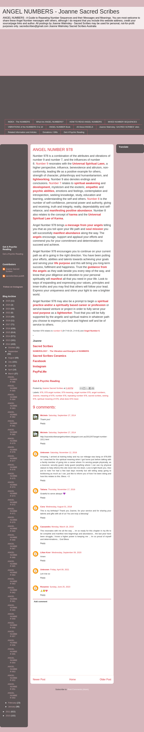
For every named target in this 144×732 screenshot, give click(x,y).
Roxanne (44, 587)
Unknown (44, 452)
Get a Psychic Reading (13, 254)
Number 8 (93, 198)
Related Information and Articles (22, 132)
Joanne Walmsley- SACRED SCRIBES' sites (119, 127)
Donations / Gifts (50, 132)
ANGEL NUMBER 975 (12, 476)
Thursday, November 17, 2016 (61, 489)
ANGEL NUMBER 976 (12, 467)
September (13, 351)
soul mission (94, 229)
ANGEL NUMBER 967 (12, 546)
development (41, 187)
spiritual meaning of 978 (48, 399)
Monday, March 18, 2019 (62, 527)
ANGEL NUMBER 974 (12, 484)
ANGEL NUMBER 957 (12, 633)
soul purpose (41, 312)
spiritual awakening (87, 183)
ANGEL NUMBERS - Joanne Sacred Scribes (60, 11)
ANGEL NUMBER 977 (12, 458)
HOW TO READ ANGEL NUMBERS (86, 122)
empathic (92, 187)
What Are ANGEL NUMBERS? (49, 122)
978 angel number (52, 392)
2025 (8, 301)
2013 (8, 340)
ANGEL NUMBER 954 (12, 660)
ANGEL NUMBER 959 (12, 616)
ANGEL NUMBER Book (59, 127)
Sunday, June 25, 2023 (60, 587)
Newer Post (39, 679)
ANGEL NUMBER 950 (12, 695)
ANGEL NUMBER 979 (12, 440)
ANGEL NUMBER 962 (12, 590)
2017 (8, 324)
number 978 (61, 395)
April (10, 369)
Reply (42, 423)
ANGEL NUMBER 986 (12, 379)
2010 (8, 715)
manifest (59, 233)
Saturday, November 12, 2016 (63, 452)
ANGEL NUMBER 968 (12, 537)
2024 (8, 305)
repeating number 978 (77, 395)
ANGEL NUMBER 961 (12, 598)
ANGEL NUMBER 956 (12, 642)
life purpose (62, 263)
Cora (42, 506)
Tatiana (43, 489)
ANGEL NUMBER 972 (12, 502)
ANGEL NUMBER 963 (12, 581)
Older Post (105, 679)
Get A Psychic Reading (74, 132)
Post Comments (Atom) (78, 689)
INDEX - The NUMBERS (19, 122)
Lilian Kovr (45, 552)
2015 (8, 332)
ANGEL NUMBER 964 (12, 572)
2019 (8, 316)
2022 (8, 312)
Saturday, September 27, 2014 (62, 415)
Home (72, 679)
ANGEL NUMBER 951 (12, 686)
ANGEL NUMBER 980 (12, 432)
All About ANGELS (84, 127)
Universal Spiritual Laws (88, 163)
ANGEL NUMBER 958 (12, 625)
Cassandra (45, 527)
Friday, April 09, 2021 (59, 569)
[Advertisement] (72, 52)
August (11, 358)
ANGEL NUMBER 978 (12, 449)
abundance (72, 233)
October (12, 347)
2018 (8, 320)
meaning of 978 (48, 395)
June (10, 366)
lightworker (64, 312)
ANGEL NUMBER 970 (12, 519)
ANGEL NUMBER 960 (12, 607)
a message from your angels (84, 225)
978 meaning (67, 392)
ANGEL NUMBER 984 (12, 397)
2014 (8, 336)
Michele (44, 415)
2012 (8, 344)
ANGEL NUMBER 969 (12, 528)
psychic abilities (43, 191)
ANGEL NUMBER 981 (12, 423)
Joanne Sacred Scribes (12, 270)
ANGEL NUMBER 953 (12, 669)
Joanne (36, 395)
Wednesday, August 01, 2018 (59, 506)
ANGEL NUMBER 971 (12, 511)
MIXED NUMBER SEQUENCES (122, 122)
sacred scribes (94, 395)
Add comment (40, 601)
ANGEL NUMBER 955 (12, 651)
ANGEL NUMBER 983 (12, 405)
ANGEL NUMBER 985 (12, 388)
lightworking (41, 179)
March (11, 373)
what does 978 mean (69, 399)
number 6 (57, 331)
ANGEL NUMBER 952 (12, 677)
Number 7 (55, 183)
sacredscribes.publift (15, 276)
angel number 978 (82, 392)
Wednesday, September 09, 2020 (66, 552)
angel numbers (98, 392)
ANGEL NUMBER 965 (12, 563)
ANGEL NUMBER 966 (12, 554)
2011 (8, 711)
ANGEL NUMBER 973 (12, 493)
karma (73, 214)
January (12, 706)
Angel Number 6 (92, 331)
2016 (8, 328)
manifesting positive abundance (71, 210)
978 (41, 392)
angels (37, 236)
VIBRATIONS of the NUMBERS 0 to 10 (25, 127)
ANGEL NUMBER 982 (12, 414)
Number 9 (42, 163)
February (12, 703)
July (10, 362)
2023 (8, 309)
